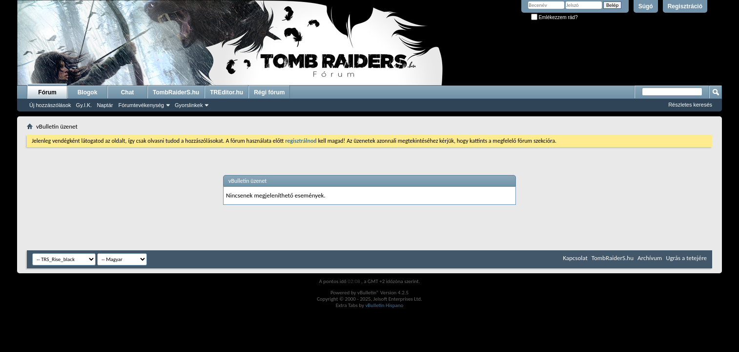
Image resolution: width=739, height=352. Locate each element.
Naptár (105, 105)
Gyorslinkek (189, 105)
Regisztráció (685, 6)
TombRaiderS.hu (176, 92)
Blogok (88, 92)
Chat (127, 92)
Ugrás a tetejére (686, 258)
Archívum (649, 258)
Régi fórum (269, 92)
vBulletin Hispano (384, 305)
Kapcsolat (575, 258)
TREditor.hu (226, 92)
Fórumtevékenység (141, 105)
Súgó (645, 6)
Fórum (47, 92)
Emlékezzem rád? (554, 17)
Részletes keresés (690, 105)
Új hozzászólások (50, 105)
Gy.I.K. (84, 105)
